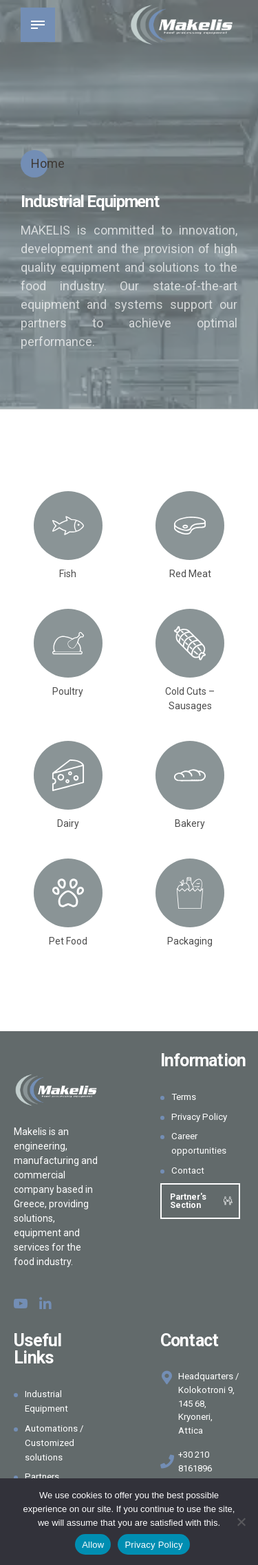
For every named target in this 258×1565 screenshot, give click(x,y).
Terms (185, 1096)
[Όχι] (241, 1522)
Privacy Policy (200, 1116)
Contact (188, 1170)
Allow (93, 1545)
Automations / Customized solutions (56, 1443)
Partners (44, 1476)
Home (48, 163)
